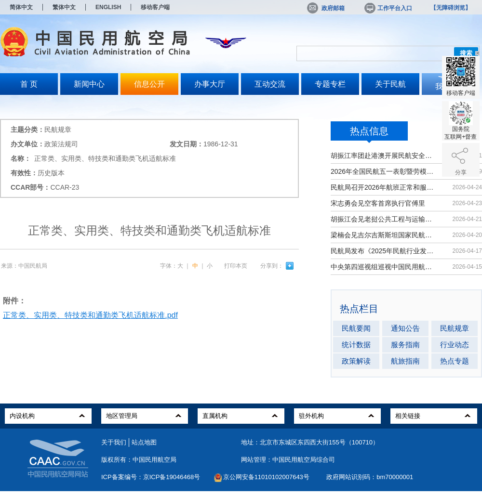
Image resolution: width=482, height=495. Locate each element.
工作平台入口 (387, 8)
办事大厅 (209, 84)
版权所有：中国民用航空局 (138, 459)
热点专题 (454, 361)
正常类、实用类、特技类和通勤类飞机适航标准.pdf (90, 315)
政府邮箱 (326, 8)
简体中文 (21, 7)
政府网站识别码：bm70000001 (369, 477)
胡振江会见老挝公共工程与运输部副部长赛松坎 (383, 219)
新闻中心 (89, 84)
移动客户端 (155, 7)
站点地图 (144, 442)
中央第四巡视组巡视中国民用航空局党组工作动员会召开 (383, 267)
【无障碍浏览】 (450, 7)
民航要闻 (356, 328)
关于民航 (390, 84)
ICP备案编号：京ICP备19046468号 (150, 477)
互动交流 (269, 84)
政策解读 (356, 361)
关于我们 (113, 442)
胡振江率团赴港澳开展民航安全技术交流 (383, 155)
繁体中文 (64, 7)
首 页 (29, 84)
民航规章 (454, 328)
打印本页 (235, 265)
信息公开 (149, 84)
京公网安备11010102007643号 (266, 477)
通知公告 (405, 328)
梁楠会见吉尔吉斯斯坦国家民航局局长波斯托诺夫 (383, 235)
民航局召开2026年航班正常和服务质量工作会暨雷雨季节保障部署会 (383, 187)
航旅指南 (405, 361)
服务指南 (405, 344)
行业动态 (454, 344)
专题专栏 (330, 84)
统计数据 (356, 344)
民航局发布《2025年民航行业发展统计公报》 (383, 251)
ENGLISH (108, 7)
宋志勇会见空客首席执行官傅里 (378, 203)
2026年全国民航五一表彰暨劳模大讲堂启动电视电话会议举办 (383, 171)
